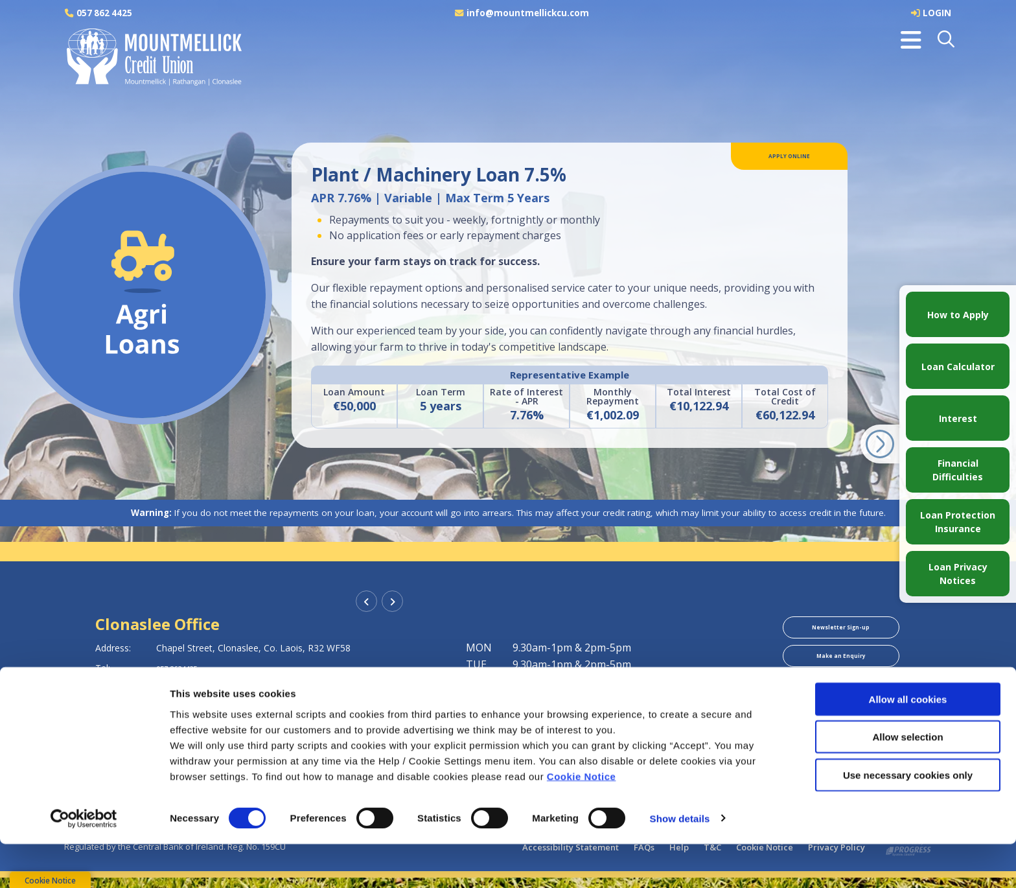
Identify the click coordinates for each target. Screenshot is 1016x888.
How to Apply (958, 315)
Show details (680, 862)
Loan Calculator (958, 366)
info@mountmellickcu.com (529, 12)
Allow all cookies (908, 743)
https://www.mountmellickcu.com (233, 708)
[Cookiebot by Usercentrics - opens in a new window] (84, 862)
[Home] (151, 57)
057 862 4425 (105, 12)
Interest (958, 418)
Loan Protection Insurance (957, 522)
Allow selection (907, 781)
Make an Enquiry (841, 666)
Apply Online (789, 159)
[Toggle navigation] (911, 40)
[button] (947, 40)
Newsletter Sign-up (841, 630)
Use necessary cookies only (908, 818)
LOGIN (937, 12)
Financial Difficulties (957, 470)
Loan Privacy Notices (958, 574)
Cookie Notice (581, 820)
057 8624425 (183, 668)
